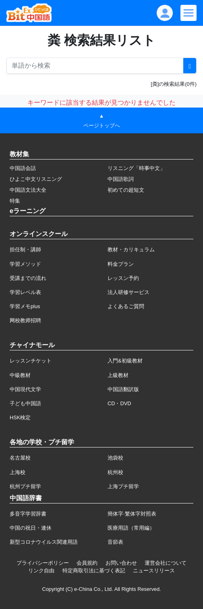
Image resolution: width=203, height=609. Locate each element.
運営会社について (165, 563)
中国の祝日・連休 (31, 528)
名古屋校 (20, 458)
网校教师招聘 (25, 320)
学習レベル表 (25, 292)
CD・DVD (119, 403)
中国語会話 (23, 168)
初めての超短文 (126, 190)
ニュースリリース (154, 571)
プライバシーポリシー (43, 563)
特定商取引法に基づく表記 (93, 571)
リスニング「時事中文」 (136, 168)
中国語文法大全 (28, 190)
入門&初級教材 (125, 361)
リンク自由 (41, 571)
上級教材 (118, 375)
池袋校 (115, 458)
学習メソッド (25, 264)
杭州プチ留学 (25, 486)
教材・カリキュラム (131, 249)
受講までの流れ (28, 278)
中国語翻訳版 (123, 389)
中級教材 (20, 375)
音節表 (115, 542)
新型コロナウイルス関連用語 (44, 542)
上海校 (17, 472)
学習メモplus (25, 306)
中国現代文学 (25, 389)
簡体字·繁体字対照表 (132, 514)
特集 (15, 201)
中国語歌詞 (121, 179)
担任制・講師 (25, 249)
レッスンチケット (31, 361)
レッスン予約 (123, 278)
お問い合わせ (121, 563)
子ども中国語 (25, 403)
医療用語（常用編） (131, 528)
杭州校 (115, 472)
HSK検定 (20, 417)
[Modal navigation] (188, 13)
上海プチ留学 (123, 486)
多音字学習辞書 (28, 514)
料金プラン (121, 264)
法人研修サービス (128, 292)
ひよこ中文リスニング (36, 179)
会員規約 (87, 563)
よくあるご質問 (126, 306)
